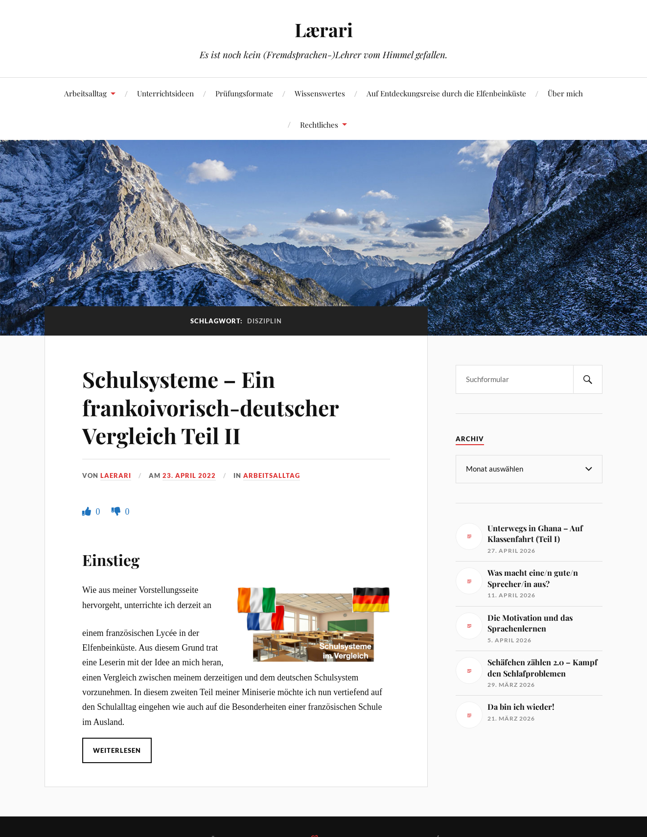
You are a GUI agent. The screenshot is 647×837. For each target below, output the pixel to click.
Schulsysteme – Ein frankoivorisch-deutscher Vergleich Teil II (210, 407)
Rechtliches (319, 124)
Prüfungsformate (244, 93)
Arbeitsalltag (85, 93)
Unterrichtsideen (165, 93)
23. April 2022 (189, 475)
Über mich (565, 93)
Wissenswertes (320, 93)
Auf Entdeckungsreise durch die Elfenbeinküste (446, 93)
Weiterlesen (117, 750)
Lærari (324, 29)
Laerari (115, 475)
